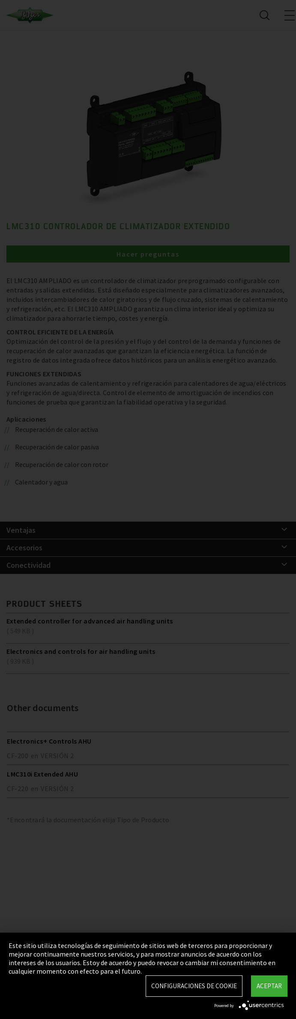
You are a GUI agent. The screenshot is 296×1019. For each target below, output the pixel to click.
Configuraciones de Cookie (194, 986)
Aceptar (269, 986)
